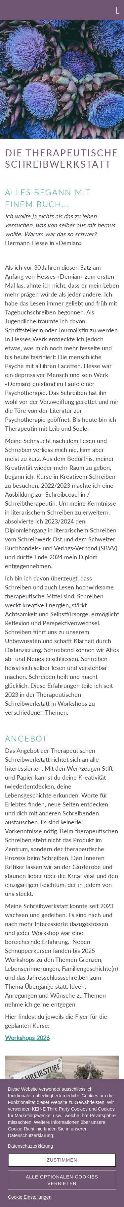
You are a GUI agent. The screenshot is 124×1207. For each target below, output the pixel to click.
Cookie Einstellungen (30, 1197)
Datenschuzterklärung (30, 1146)
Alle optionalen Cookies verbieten (62, 1180)
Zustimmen (62, 1160)
